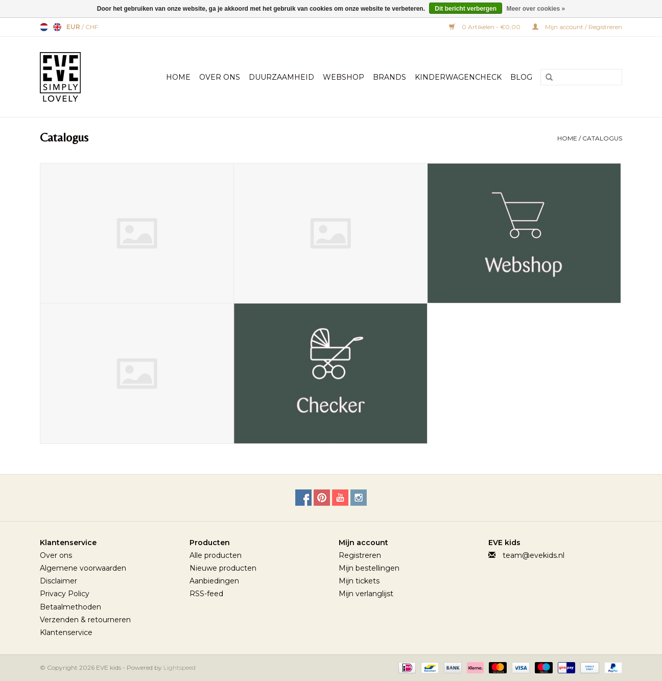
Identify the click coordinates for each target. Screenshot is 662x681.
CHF (91, 27)
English (57, 27)
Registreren (360, 555)
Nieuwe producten (223, 568)
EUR (74, 27)
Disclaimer (58, 580)
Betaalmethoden (70, 607)
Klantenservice (66, 632)
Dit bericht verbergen (466, 8)
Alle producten (216, 555)
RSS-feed (206, 593)
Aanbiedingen (214, 580)
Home (178, 77)
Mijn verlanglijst (366, 593)
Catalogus (602, 138)
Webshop (343, 77)
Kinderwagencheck (458, 77)
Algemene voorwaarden (83, 568)
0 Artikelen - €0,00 (485, 27)
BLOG (521, 77)
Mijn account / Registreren (577, 27)
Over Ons (219, 77)
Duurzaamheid (281, 77)
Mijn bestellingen (369, 568)
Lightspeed (179, 667)
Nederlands (44, 27)
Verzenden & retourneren (85, 619)
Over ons (56, 555)
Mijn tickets (359, 580)
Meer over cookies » (535, 8)
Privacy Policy (64, 593)
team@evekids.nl (533, 555)
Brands (389, 77)
